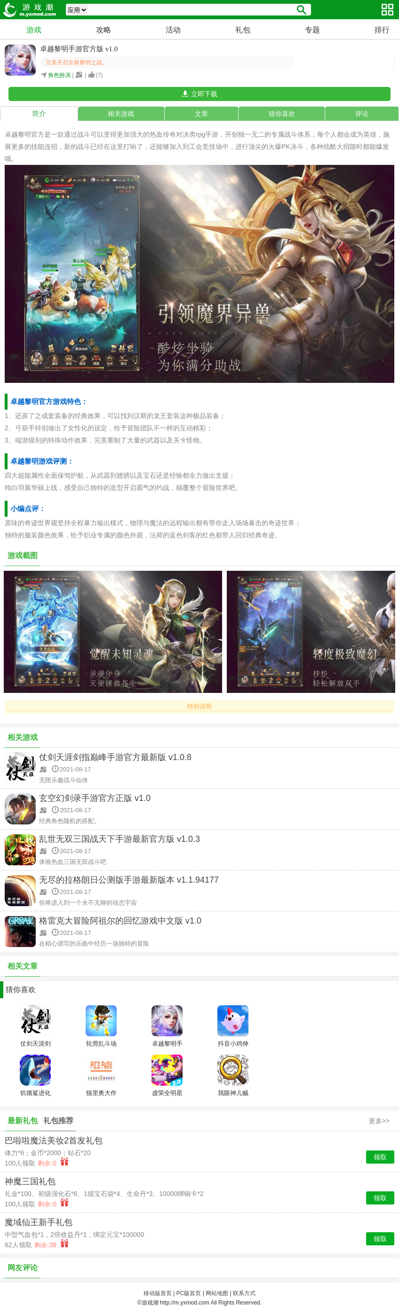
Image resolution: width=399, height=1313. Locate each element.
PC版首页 (188, 1293)
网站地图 (217, 1293)
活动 (173, 30)
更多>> (379, 1121)
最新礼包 (23, 1121)
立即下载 (204, 94)
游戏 (33, 30)
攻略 (103, 30)
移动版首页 (158, 1293)
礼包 (242, 30)
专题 (312, 30)
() (99, 75)
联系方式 (244, 1293)
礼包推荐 (58, 1121)
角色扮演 (59, 75)
